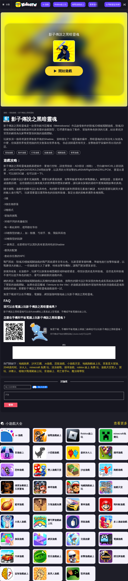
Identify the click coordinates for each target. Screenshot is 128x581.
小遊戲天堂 (73, 363)
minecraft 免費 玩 (39, 367)
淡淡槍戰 (57, 367)
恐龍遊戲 (60, 363)
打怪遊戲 (35, 153)
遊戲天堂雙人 (109, 367)
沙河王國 (37, 363)
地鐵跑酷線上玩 (91, 363)
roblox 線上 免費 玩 (88, 367)
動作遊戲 (22, 153)
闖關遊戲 (62, 153)
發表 (10, 406)
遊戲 (5, 113)
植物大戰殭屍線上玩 (30, 371)
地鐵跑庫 (24, 363)
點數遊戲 (48, 153)
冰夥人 (12, 371)
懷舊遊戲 (75, 153)
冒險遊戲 (12, 113)
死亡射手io (63, 371)
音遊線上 (49, 371)
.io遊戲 (48, 363)
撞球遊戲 (69, 367)
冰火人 (23, 367)
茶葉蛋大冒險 (110, 363)
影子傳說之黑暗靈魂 (26, 113)
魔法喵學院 (78, 371)
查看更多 (120, 424)
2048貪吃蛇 (10, 367)
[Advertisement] (64, 352)
